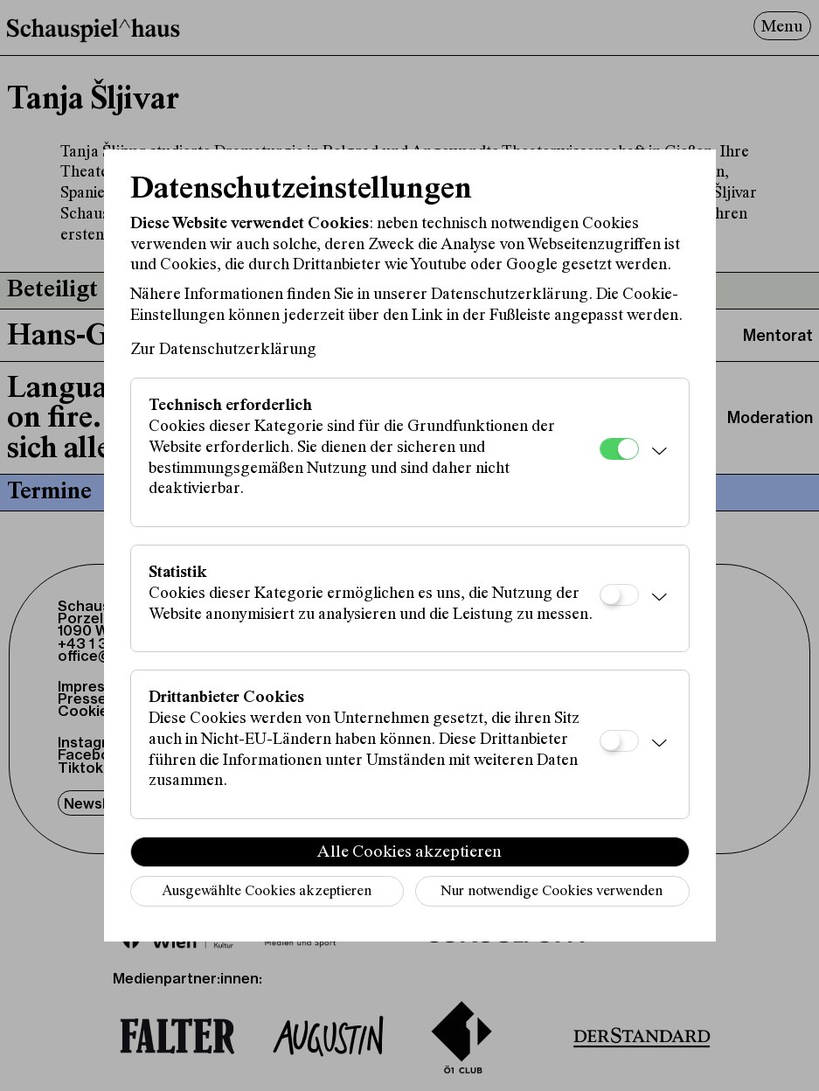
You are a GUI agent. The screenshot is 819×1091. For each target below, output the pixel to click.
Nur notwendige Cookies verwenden (552, 892)
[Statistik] (619, 595)
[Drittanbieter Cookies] (619, 741)
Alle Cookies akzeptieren (409, 852)
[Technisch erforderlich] (619, 449)
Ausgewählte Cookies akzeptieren (266, 892)
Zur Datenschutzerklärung (223, 350)
